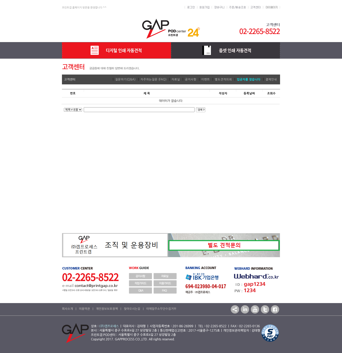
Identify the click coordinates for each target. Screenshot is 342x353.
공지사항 (190, 79)
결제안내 (271, 79)
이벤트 (205, 79)
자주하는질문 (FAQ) (153, 79)
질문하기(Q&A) (125, 79)
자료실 (175, 79)
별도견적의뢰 (223, 79)
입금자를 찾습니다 (248, 79)
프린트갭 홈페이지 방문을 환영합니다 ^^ (84, 7)
